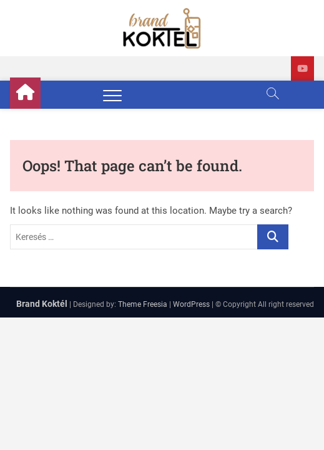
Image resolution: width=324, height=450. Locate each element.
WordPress (191, 304)
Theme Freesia (142, 304)
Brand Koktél (41, 304)
